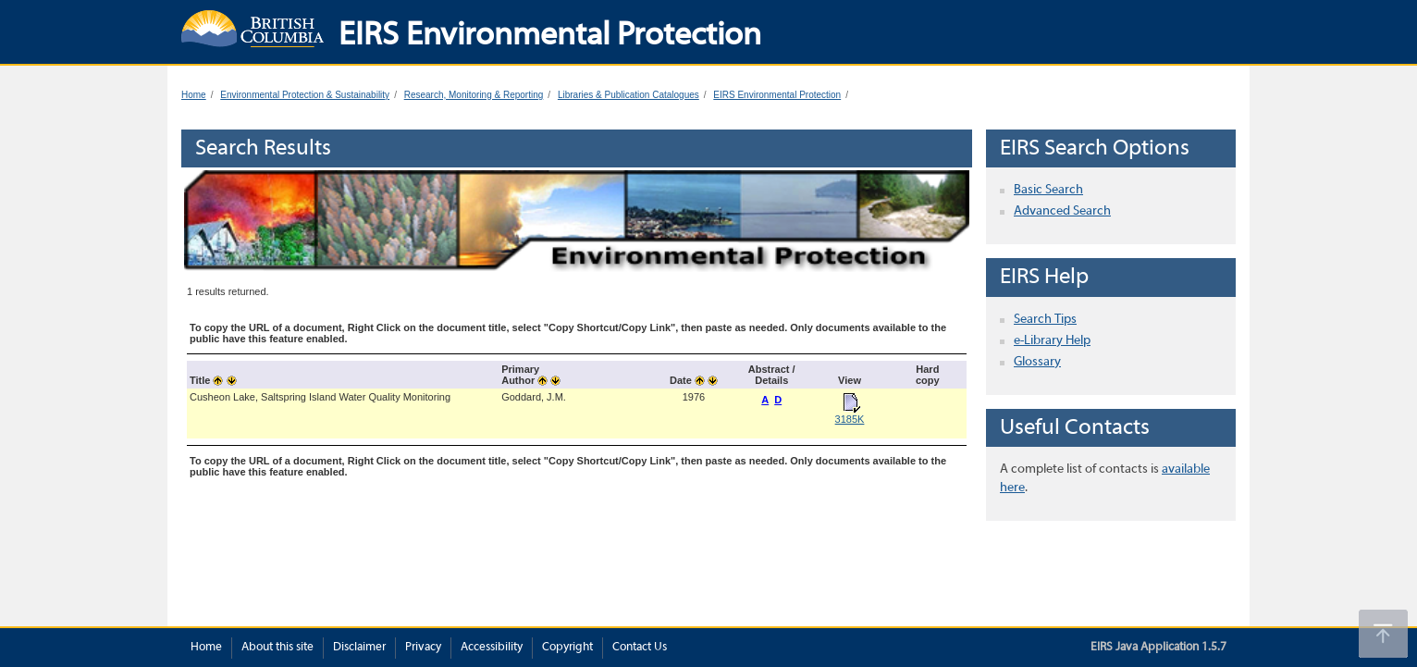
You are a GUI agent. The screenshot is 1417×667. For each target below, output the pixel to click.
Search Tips (1045, 320)
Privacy (423, 647)
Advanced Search (1062, 211)
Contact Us (639, 647)
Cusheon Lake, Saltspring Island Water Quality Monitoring (320, 396)
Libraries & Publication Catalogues (628, 95)
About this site (277, 647)
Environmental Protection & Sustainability (304, 95)
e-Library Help (1052, 341)
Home (193, 95)
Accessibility (492, 647)
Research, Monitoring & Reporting (474, 95)
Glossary (1037, 362)
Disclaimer (359, 647)
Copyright (567, 647)
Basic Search (1048, 190)
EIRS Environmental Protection (777, 95)
